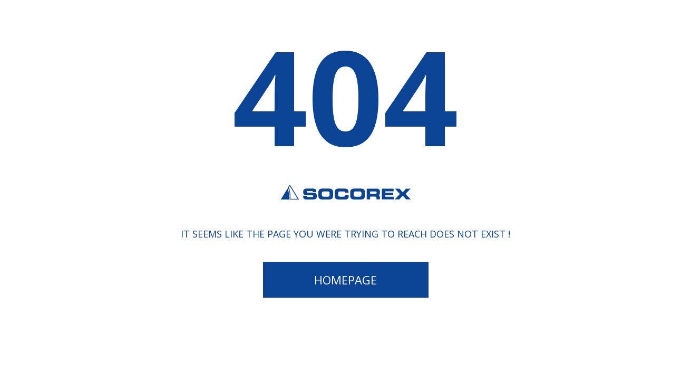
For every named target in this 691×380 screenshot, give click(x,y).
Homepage (345, 280)
